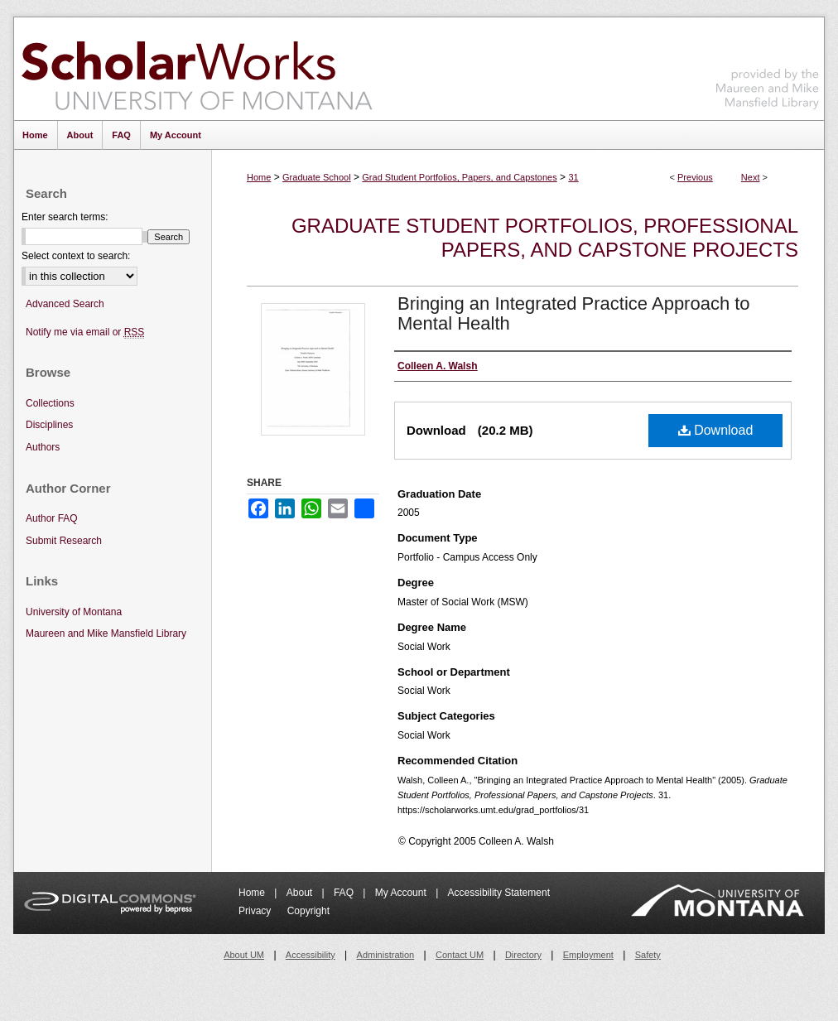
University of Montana (74, 612)
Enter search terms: (65, 217)
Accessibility (310, 955)
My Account (402, 892)
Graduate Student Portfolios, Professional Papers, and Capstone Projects (544, 237)
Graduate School (316, 177)
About (301, 892)
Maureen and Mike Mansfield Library (767, 65)
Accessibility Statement (499, 892)
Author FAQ (52, 518)
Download (716, 430)
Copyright (308, 911)
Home (259, 177)
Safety (648, 955)
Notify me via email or (85, 332)
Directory (523, 955)
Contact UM (460, 955)
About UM (244, 955)
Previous (695, 177)
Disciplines (49, 425)
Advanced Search (65, 304)
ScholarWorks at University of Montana (196, 68)
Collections (50, 403)
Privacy (256, 911)
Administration (386, 955)
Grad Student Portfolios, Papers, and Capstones (459, 177)
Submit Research (64, 541)
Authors (43, 447)
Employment (588, 955)
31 (573, 177)
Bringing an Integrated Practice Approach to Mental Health (573, 313)
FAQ (345, 892)
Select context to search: (76, 256)
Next (750, 177)
